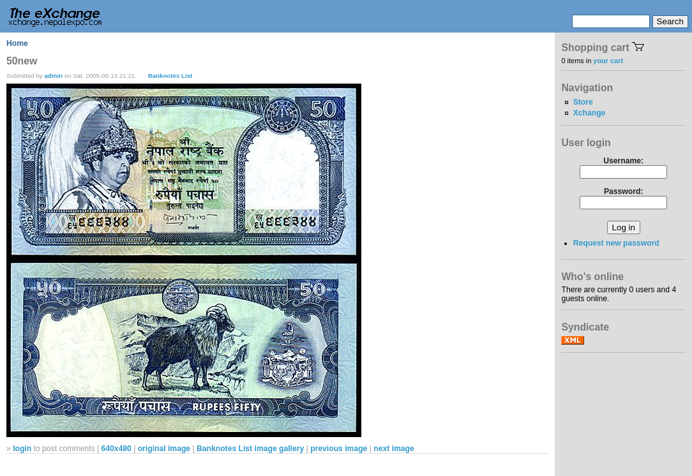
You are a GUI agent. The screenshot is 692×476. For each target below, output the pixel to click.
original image (164, 448)
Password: (623, 191)
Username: (623, 160)
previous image (338, 448)
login (22, 448)
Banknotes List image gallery (250, 448)
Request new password (616, 243)
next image (393, 448)
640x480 (116, 448)
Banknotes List (170, 75)
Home (17, 43)
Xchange (589, 112)
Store (583, 102)
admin (53, 75)
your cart (608, 60)
